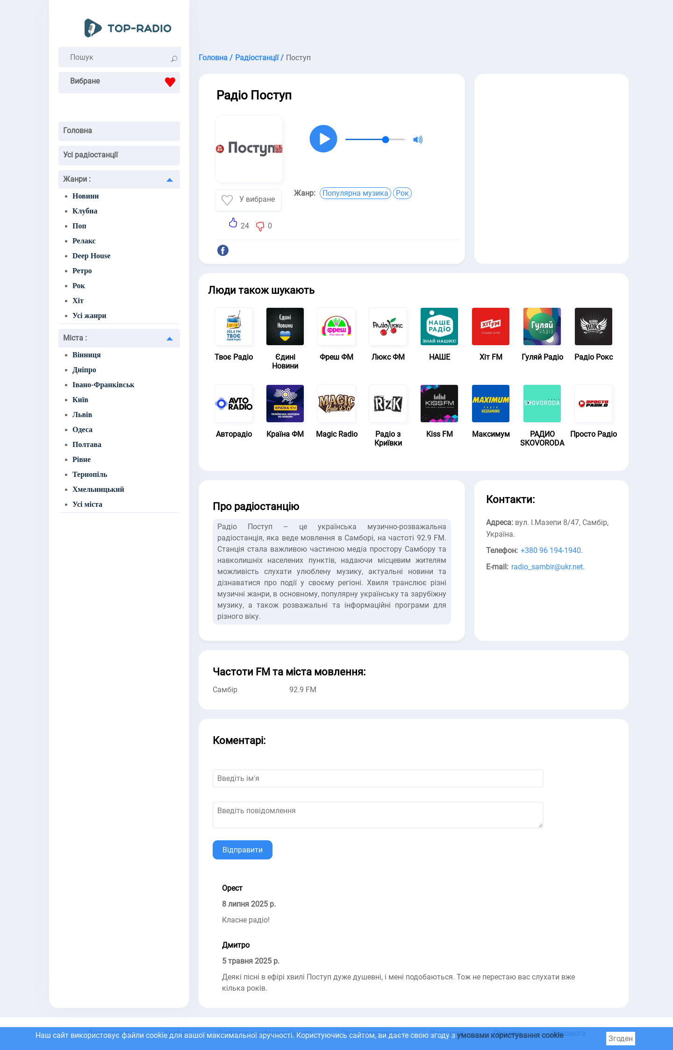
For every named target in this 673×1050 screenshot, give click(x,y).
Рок (78, 286)
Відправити (242, 849)
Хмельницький (98, 489)
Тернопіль (89, 474)
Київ (80, 400)
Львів (82, 415)
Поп (79, 226)
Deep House (91, 256)
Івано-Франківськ (103, 385)
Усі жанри (89, 315)
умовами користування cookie (510, 1035)
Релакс (84, 241)
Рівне (81, 459)
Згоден (621, 1038)
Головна (77, 130)
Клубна (85, 211)
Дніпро (84, 370)
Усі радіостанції (90, 154)
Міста (75, 337)
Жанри (77, 179)
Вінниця (86, 355)
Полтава (86, 444)
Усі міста (87, 504)
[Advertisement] (414, 23)
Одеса (82, 429)
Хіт (78, 301)
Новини (85, 196)
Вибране (125, 82)
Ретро (82, 271)
